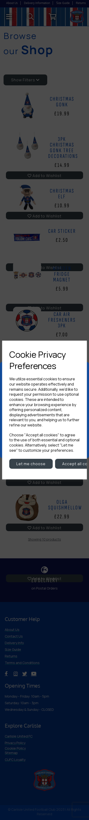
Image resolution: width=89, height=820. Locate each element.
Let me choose (31, 463)
